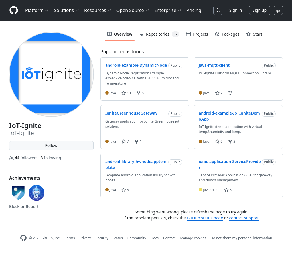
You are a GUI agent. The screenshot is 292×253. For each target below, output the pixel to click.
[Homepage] (13, 10)
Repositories (159, 34)
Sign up (260, 10)
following (50, 157)
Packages (227, 34)
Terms (70, 238)
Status (118, 238)
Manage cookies (193, 238)
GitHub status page (205, 218)
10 (126, 93)
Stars (254, 34)
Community (136, 238)
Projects (197, 34)
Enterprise (168, 10)
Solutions (67, 10)
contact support (244, 218)
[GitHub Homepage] (23, 238)
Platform (37, 10)
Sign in (235, 10)
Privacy (85, 238)
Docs (155, 238)
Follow (51, 145)
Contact (169, 238)
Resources (98, 10)
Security (102, 238)
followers (23, 157)
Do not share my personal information (241, 238)
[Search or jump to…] (218, 10)
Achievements (24, 178)
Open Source (133, 10)
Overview (119, 34)
